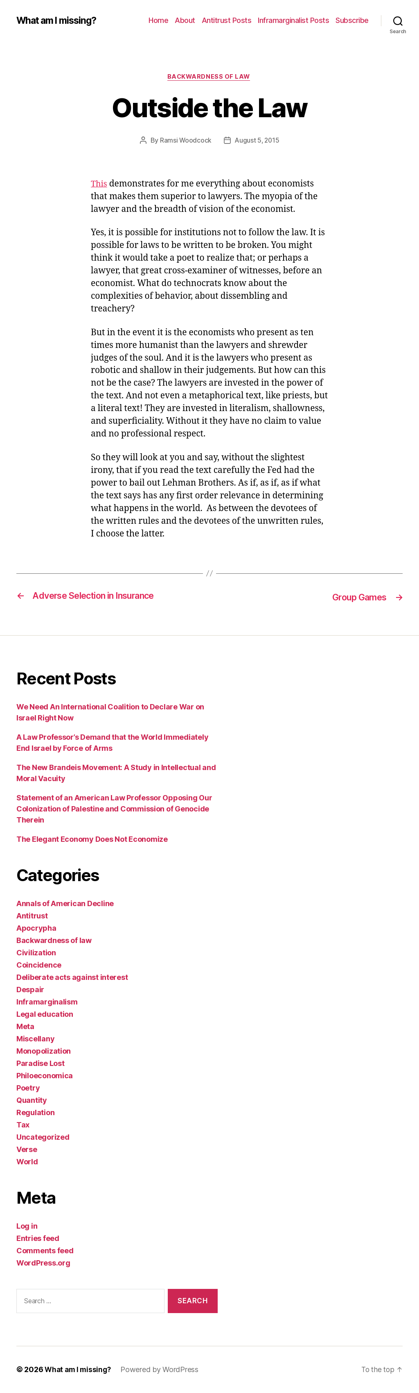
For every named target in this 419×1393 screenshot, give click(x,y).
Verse (26, 1149)
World (27, 1162)
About (185, 20)
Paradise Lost (40, 1063)
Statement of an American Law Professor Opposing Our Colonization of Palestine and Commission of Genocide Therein (114, 809)
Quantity (31, 1100)
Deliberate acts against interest (72, 977)
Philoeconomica (44, 1076)
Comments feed (45, 1251)
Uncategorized (43, 1137)
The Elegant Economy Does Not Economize (92, 839)
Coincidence (38, 965)
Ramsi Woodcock (185, 141)
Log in (26, 1226)
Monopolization (43, 1051)
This (99, 185)
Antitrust (32, 916)
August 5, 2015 (257, 141)
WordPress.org (43, 1263)
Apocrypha (36, 928)
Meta (25, 1027)
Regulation (35, 1113)
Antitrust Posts (227, 20)
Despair (30, 990)
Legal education (44, 1014)
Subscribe (352, 20)
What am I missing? (59, 20)
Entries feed (37, 1238)
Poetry (28, 1088)
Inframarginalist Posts (293, 20)
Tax (22, 1125)
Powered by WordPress (162, 1370)
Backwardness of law (209, 77)
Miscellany (35, 1039)
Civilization (36, 953)
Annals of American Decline (65, 904)
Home (158, 20)
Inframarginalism (47, 1002)
